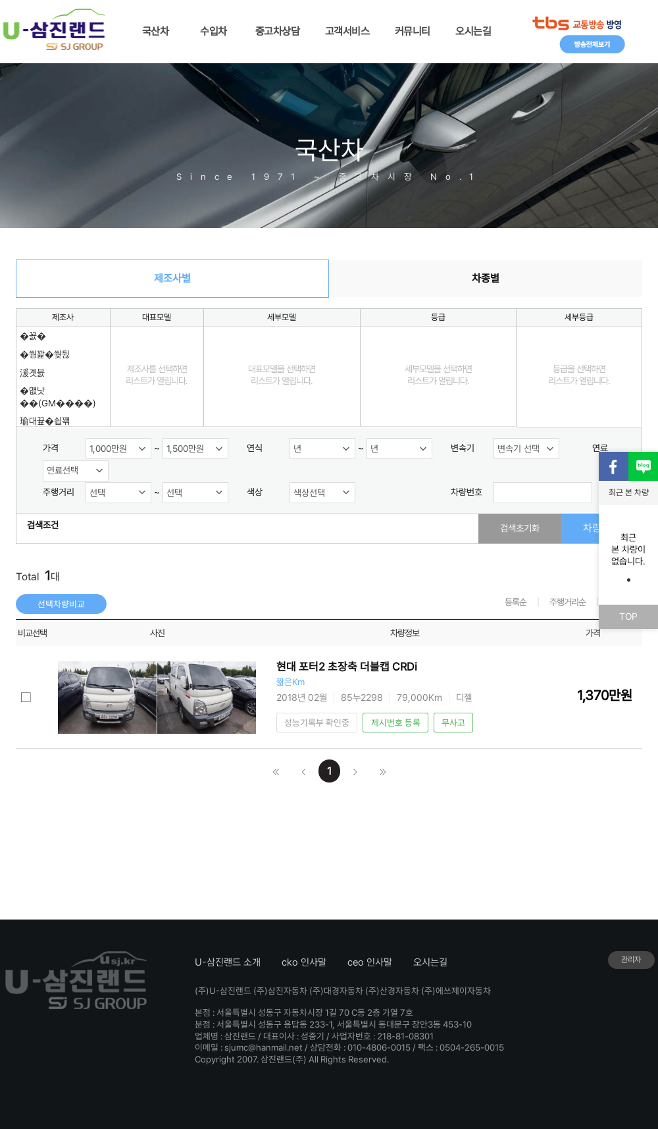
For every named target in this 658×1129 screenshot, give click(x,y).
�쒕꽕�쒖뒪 (45, 354)
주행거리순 (567, 602)
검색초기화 (520, 528)
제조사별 (172, 278)
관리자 (631, 959)
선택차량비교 (61, 604)
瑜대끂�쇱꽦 (45, 421)
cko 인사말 (304, 962)
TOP (628, 616)
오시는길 (430, 962)
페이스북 (613, 467)
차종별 (485, 278)
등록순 (515, 602)
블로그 (643, 467)
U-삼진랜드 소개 (228, 962)
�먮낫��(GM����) (58, 396)
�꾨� (33, 336)
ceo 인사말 (369, 962)
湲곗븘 (32, 373)
